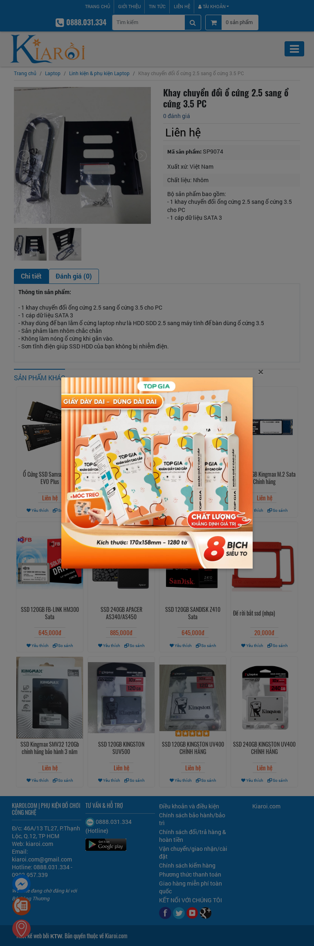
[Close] (260, 372)
